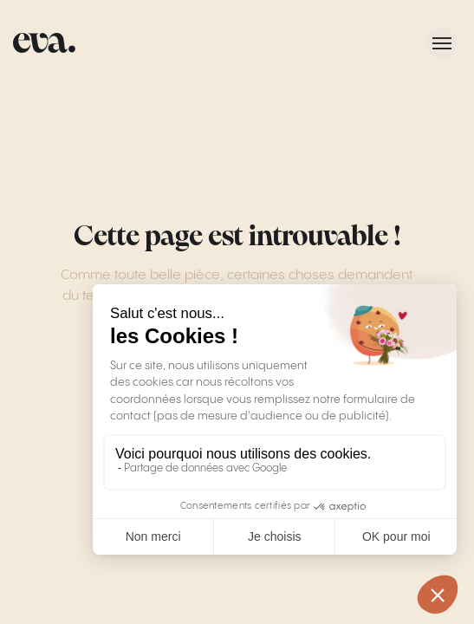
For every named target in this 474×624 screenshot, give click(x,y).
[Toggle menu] (442, 43)
